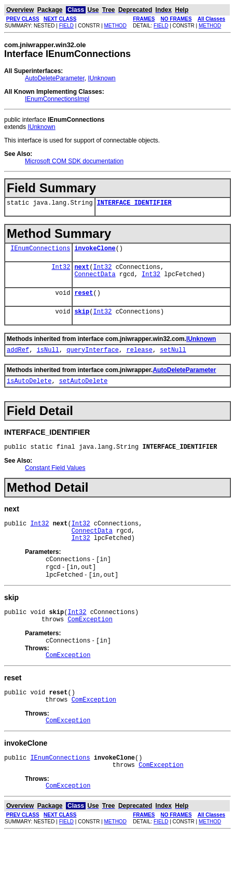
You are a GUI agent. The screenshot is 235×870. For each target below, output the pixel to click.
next (81, 271)
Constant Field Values (55, 482)
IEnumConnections (40, 251)
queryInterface (92, 360)
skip (81, 320)
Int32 (60, 271)
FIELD (66, 25)
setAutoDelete (83, 393)
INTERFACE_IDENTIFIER (134, 203)
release (139, 360)
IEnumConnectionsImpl (57, 99)
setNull (173, 360)
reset (83, 300)
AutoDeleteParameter (55, 78)
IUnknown (101, 78)
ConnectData (94, 280)
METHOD (115, 25)
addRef (18, 360)
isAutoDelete (29, 393)
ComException (89, 643)
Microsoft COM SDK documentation (74, 161)
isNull (48, 360)
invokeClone (94, 251)
